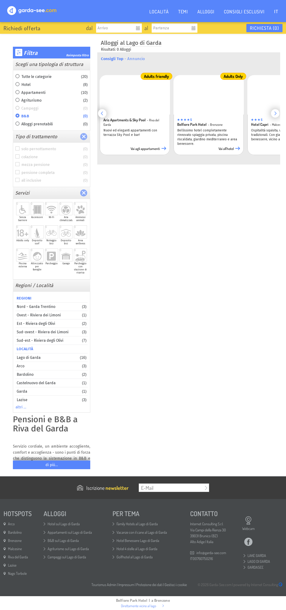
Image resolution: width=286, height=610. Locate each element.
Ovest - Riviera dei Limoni (52, 315)
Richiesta (264, 28)
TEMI (183, 11)
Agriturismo (54, 100)
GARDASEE (255, 567)
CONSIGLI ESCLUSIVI (244, 11)
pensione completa (54, 173)
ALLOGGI (205, 11)
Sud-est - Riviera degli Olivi (52, 340)
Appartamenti (54, 93)
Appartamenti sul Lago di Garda (70, 532)
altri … (20, 407)
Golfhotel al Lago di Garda (135, 557)
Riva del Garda (18, 557)
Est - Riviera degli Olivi (52, 323)
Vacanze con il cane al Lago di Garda (142, 532)
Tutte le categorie (54, 77)
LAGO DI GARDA (259, 561)
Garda (52, 391)
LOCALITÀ (159, 11)
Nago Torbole (17, 573)
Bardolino (52, 374)
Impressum (126, 584)
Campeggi (54, 108)
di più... (51, 465)
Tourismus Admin (103, 584)
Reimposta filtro (77, 55)
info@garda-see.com (211, 552)
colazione (54, 157)
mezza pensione (54, 165)
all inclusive (54, 180)
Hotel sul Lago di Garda (64, 524)
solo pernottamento (54, 149)
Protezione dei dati (149, 584)
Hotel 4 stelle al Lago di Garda (137, 548)
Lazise (52, 400)
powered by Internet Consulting (257, 584)
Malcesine (15, 548)
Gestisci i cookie (176, 584)
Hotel (54, 85)
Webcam (248, 523)
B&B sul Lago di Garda (63, 540)
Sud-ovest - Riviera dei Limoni (52, 332)
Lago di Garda (52, 358)
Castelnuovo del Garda (52, 383)
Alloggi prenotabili (54, 124)
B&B (54, 116)
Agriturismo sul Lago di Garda (68, 548)
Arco (52, 366)
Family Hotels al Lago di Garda (137, 524)
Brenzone (15, 540)
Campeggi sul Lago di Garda (67, 557)
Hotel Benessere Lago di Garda (138, 540)
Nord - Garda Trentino (52, 307)
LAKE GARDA (257, 555)
